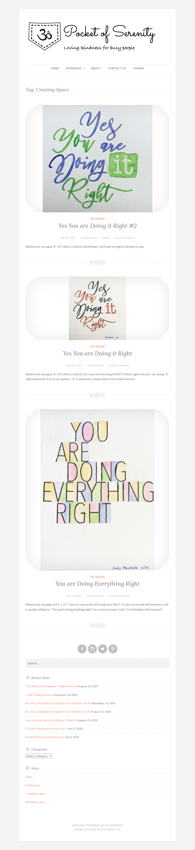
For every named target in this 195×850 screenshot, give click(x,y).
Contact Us (117, 68)
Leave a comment (124, 237)
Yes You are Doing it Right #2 (97, 226)
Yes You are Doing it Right (97, 353)
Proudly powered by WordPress (97, 825)
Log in (29, 776)
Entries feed (33, 785)
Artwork (97, 218)
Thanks (138, 68)
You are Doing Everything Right (97, 583)
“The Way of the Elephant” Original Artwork (52, 686)
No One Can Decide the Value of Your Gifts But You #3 (58, 703)
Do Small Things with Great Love (45, 737)
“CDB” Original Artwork (40, 694)
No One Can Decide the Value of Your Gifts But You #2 (58, 711)
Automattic (111, 829)
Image (105, 237)
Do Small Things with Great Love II (46, 728)
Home (55, 68)
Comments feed (35, 793)
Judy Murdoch (88, 237)
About (96, 68)
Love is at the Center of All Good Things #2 (51, 720)
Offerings (73, 68)
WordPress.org (35, 802)
